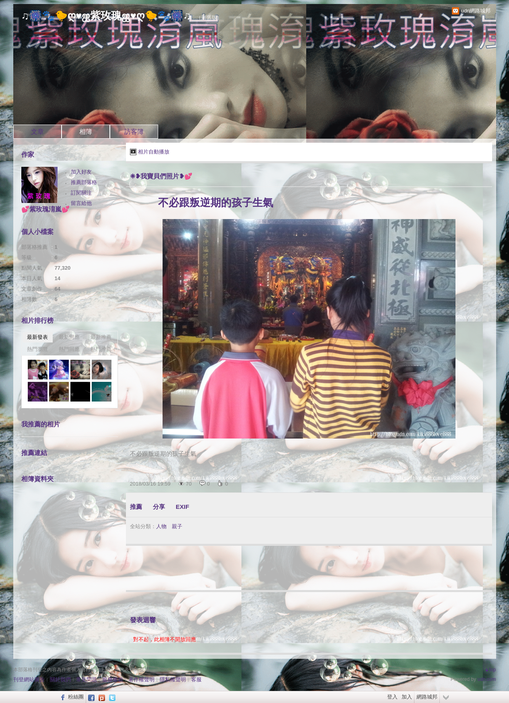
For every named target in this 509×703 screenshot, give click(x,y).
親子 (177, 526)
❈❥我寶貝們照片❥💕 (161, 176)
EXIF (182, 506)
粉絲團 (76, 697)
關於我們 (60, 679)
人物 (161, 526)
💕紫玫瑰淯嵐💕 (45, 209)
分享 (159, 506)
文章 (37, 131)
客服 (196, 679)
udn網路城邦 (476, 11)
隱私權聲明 (173, 679)
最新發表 (37, 337)
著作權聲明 (141, 679)
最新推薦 (101, 337)
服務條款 (112, 679)
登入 (392, 697)
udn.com (486, 679)
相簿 (85, 131)
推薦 (136, 506)
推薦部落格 (84, 182)
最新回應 (69, 337)
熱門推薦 (101, 349)
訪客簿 (134, 131)
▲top (490, 669)
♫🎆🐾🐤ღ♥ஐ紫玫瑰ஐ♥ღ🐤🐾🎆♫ (106, 16)
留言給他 (81, 203)
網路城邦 (426, 697)
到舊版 (209, 17)
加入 (407, 697)
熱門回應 (69, 349)
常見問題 (86, 679)
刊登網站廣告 (29, 679)
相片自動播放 (153, 152)
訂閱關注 (81, 193)
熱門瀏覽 (37, 349)
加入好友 (81, 172)
